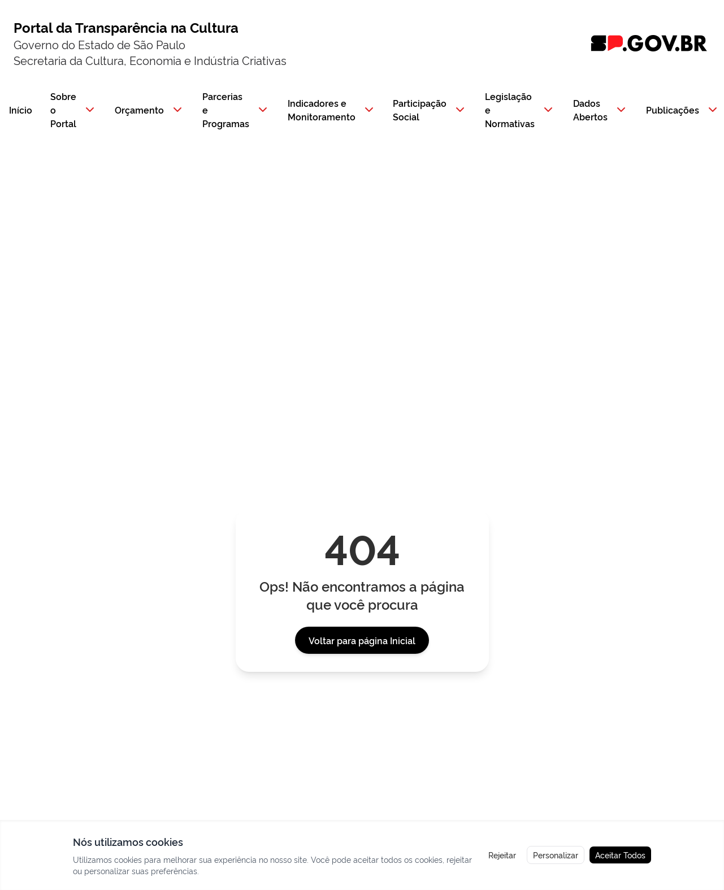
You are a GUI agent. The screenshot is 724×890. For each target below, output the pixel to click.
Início (20, 109)
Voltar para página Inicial (362, 640)
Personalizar (555, 854)
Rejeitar (502, 854)
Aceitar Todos (620, 854)
